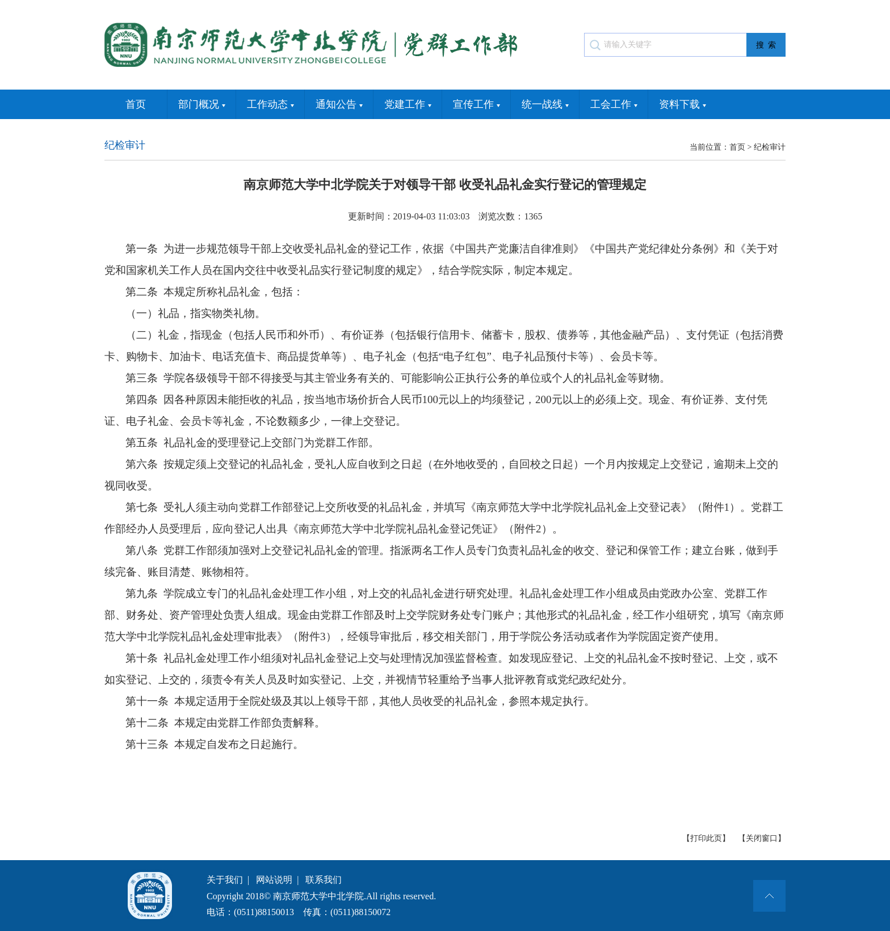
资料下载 (682, 105)
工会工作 (613, 105)
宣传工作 (476, 105)
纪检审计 (770, 147)
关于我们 (225, 880)
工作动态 (270, 105)
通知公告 (339, 105)
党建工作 (407, 105)
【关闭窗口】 (762, 838)
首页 (135, 104)
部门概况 (201, 105)
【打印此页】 (706, 838)
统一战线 (545, 105)
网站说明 (274, 880)
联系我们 (323, 880)
